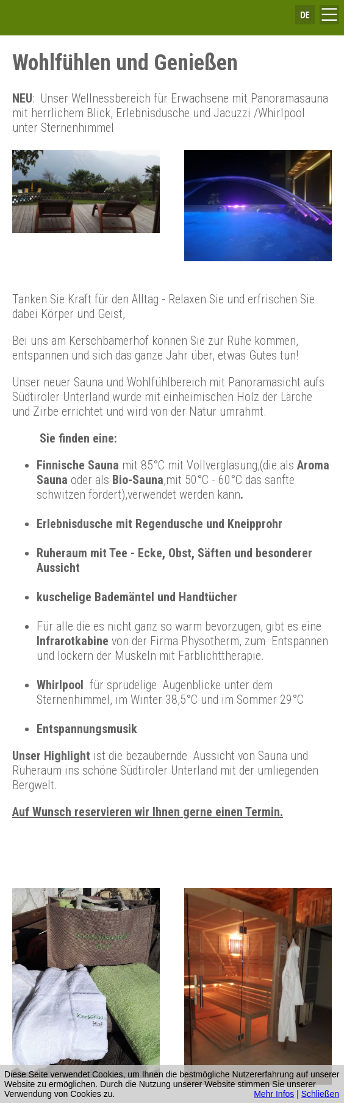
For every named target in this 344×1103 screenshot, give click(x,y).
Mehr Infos (274, 1094)
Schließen (320, 1094)
